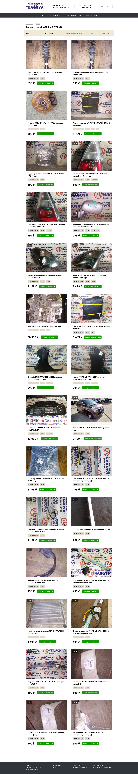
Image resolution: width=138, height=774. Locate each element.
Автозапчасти (29, 24)
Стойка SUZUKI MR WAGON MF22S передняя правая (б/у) (45, 73)
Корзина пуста (105, 6)
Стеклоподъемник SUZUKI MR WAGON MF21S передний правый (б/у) (91, 479)
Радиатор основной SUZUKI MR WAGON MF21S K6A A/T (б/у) (91, 124)
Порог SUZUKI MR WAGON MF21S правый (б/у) (91, 529)
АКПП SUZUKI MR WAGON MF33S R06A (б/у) (44, 326)
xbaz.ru (36, 769)
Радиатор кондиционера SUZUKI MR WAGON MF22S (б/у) (46, 479)
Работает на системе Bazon (33, 767)
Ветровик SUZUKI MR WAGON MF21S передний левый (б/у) (46, 683)
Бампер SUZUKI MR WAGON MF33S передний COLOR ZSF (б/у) (45, 429)
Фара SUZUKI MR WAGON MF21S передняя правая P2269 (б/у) (44, 276)
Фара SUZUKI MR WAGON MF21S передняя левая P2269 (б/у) (89, 276)
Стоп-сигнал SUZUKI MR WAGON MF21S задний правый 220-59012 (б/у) (91, 175)
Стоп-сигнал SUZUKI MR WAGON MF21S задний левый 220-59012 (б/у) (46, 225)
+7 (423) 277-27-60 (82, 7)
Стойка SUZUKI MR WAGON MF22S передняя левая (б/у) (90, 73)
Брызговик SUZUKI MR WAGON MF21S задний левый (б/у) (46, 733)
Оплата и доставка (78, 765)
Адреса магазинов (98, 765)
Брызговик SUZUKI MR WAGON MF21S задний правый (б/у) (91, 683)
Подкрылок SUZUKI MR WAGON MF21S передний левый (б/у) (43, 581)
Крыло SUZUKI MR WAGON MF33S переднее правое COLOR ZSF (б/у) (45, 378)
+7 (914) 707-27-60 (82, 5)
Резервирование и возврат (80, 767)
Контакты (56, 767)
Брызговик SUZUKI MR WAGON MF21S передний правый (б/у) (88, 733)
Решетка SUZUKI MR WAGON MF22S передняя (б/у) (91, 429)
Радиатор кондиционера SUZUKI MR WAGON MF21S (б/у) (46, 175)
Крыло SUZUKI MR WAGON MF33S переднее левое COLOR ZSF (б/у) (90, 378)
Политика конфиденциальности (102, 767)
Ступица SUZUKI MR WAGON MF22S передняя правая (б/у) (46, 124)
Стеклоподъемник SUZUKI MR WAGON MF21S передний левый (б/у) (46, 530)
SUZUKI (38, 24)
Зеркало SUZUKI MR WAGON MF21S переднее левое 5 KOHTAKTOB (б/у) (91, 225)
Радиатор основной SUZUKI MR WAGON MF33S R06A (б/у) (91, 327)
